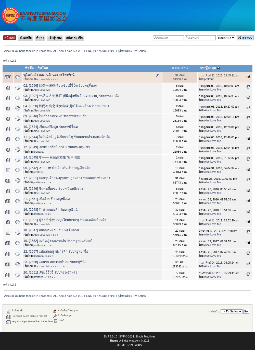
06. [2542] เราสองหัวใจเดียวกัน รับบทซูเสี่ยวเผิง (56, 168)
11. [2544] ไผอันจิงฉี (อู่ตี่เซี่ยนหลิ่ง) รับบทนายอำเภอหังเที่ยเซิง (66, 137)
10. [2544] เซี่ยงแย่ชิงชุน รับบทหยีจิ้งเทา (51, 127)
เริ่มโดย (42, 68)
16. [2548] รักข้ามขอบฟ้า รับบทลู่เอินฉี (50, 209)
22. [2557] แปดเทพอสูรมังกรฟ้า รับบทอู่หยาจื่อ (55, 251)
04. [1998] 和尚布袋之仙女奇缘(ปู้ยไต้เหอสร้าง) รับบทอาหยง (66, 106)
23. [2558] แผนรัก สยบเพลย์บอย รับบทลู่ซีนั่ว (55, 262)
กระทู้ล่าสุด (210, 68)
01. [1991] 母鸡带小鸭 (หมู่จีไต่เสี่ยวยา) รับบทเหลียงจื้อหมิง (64, 220)
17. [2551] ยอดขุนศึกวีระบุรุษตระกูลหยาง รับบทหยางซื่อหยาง (66, 178)
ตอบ (175, 68)
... (60, 266)
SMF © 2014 (126, 336)
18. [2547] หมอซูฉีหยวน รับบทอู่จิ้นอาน (51, 230)
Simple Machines (145, 336)
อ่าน (184, 68)
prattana (209, 79)
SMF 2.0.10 (110, 336)
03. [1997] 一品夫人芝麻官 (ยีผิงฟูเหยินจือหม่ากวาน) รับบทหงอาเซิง (71, 96)
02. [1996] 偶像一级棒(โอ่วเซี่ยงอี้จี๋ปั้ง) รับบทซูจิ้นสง (60, 85)
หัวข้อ (29, 68)
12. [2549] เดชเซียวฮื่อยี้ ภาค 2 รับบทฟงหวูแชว (56, 147)
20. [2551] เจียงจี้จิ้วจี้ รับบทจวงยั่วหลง (50, 272)
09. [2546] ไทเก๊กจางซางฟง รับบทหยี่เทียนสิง (54, 116)
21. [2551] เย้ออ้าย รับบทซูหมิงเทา (47, 199)
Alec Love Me (41, 79)
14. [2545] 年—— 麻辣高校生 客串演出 (51, 157)
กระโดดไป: (214, 311)
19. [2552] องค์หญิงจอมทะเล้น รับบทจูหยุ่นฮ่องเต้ (57, 241)
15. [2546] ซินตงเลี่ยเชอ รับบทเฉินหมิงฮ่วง (53, 188)
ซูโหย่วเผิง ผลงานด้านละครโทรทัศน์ (49, 75)
